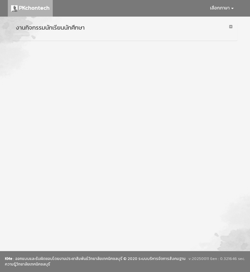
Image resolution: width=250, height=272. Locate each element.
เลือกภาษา (222, 8)
